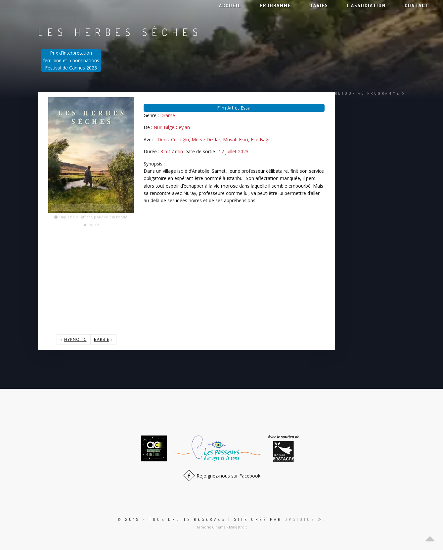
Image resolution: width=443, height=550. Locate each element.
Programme (275, 5)
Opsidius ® (304, 519)
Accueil (230, 5)
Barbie (101, 339)
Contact (417, 5)
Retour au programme (370, 93)
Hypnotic (75, 339)
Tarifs (319, 5)
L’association (366, 5)
